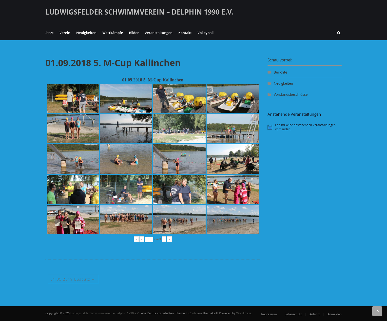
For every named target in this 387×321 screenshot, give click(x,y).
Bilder (134, 32)
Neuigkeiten (86, 32)
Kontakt (185, 32)
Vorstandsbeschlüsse (291, 94)
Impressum (269, 314)
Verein (64, 32)
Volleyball (205, 32)
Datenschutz (293, 314)
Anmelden (335, 314)
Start (49, 32)
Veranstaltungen (158, 32)
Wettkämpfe (112, 32)
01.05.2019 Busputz (73, 279)
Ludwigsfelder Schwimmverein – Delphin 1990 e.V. (139, 12)
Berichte (280, 72)
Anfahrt (315, 314)
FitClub (191, 313)
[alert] (305, 127)
